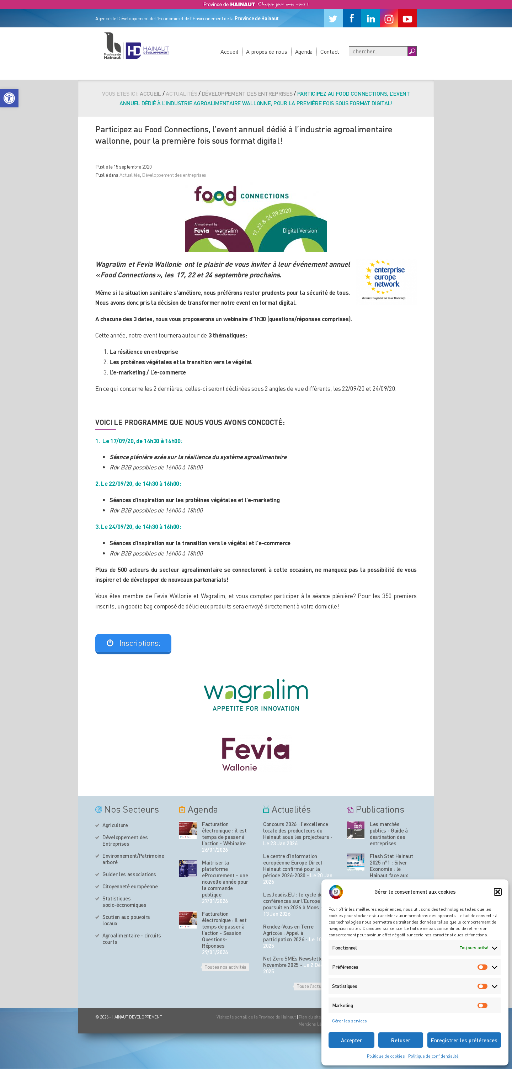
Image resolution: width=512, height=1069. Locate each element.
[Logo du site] (136, 45)
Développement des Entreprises (125, 840)
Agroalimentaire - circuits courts (131, 938)
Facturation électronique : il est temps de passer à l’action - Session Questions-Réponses (224, 929)
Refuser (400, 1040)
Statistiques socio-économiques (124, 901)
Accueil (229, 51)
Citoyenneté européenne (130, 886)
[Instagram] (389, 18)
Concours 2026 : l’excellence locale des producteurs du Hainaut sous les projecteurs (296, 830)
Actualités (129, 174)
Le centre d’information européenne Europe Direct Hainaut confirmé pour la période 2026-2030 (292, 865)
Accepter (351, 1040)
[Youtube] (407, 18)
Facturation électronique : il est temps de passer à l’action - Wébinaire (224, 833)
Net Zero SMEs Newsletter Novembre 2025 (294, 961)
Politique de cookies (386, 1056)
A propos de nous (266, 51)
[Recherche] (378, 51)
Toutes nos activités (225, 966)
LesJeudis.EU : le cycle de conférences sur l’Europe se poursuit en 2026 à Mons (295, 901)
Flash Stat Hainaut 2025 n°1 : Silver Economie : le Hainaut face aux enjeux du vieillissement (391, 872)
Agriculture (115, 825)
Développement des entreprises (247, 93)
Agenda (304, 51)
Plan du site (310, 1017)
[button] (9, 98)
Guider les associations (129, 874)
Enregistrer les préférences (464, 1040)
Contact (329, 51)
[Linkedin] (370, 18)
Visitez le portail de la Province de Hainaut (256, 1017)
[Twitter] (333, 18)
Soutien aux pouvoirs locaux (126, 920)
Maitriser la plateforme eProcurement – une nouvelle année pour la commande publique (225, 878)
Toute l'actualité (313, 986)
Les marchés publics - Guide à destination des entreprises (389, 833)
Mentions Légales (316, 1024)
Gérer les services (349, 1020)
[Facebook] (352, 18)
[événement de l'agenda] (188, 830)
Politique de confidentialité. (433, 1056)
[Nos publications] (355, 830)
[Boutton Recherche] (411, 51)
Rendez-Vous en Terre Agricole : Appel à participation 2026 (288, 933)
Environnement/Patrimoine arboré (133, 859)
